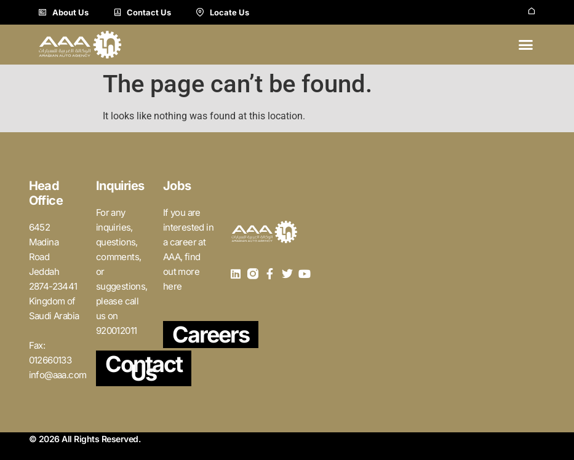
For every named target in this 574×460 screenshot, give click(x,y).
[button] (526, 45)
